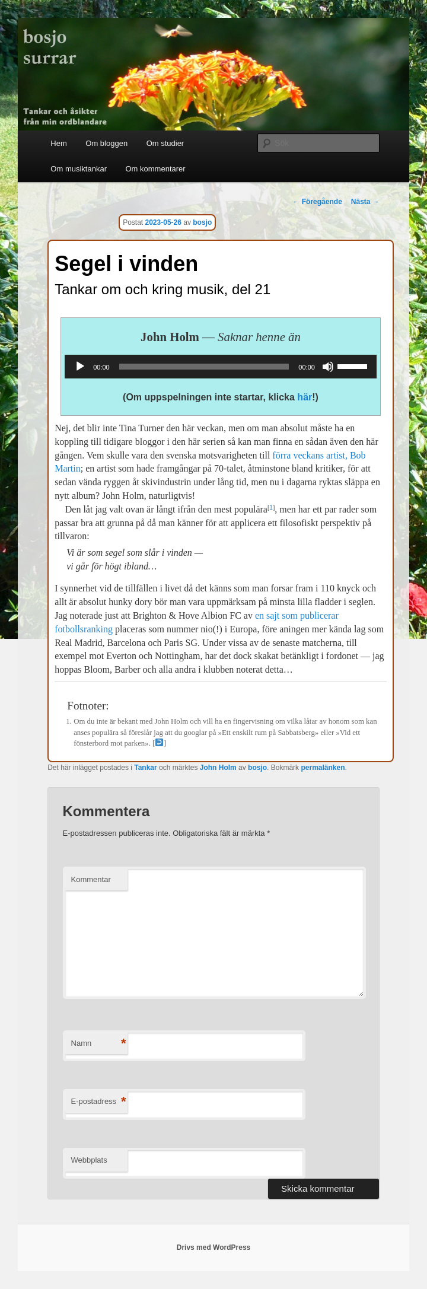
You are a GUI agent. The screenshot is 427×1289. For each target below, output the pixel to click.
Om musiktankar (78, 168)
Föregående (317, 202)
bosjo (202, 222)
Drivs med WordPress (214, 1247)
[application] (221, 366)
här (304, 397)
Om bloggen (106, 143)
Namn (98, 1043)
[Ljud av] (328, 367)
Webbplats (89, 1160)
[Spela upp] (80, 367)
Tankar (145, 767)
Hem (58, 143)
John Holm (218, 767)
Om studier (165, 143)
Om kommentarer (155, 168)
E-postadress (98, 1101)
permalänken (323, 767)
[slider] (204, 367)
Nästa (365, 202)
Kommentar (91, 879)
